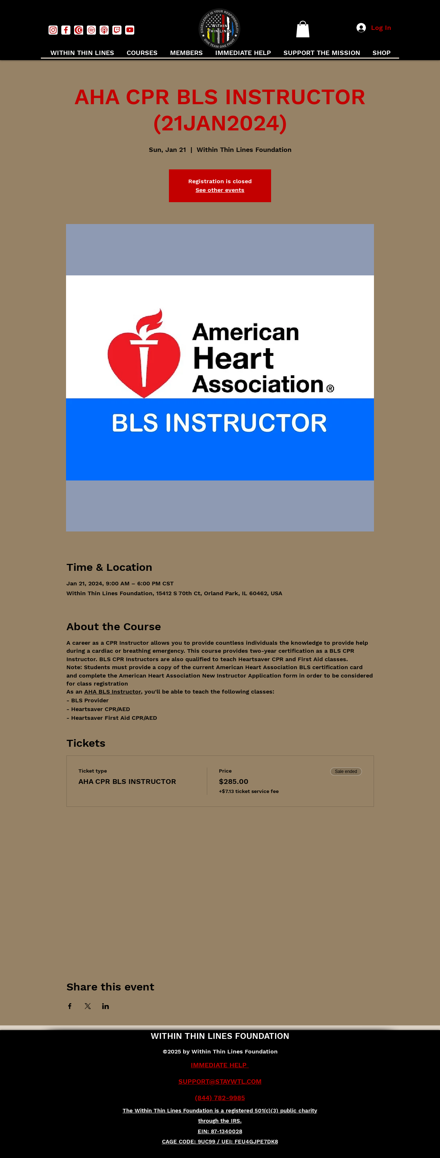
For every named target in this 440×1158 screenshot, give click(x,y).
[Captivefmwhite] (78, 30)
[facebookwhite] (65, 30)
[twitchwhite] (116, 30)
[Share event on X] (87, 1006)
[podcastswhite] (104, 30)
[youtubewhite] (129, 30)
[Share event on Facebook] (69, 1006)
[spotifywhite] (91, 30)
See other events (220, 190)
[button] (303, 29)
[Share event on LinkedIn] (105, 1006)
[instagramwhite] (53, 30)
